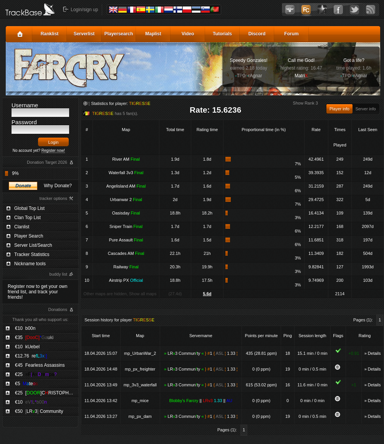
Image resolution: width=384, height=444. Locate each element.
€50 (39, 411)
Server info (365, 108)
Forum (291, 34)
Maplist (153, 34)
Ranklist (50, 34)
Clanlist (21, 226)
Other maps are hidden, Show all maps (119, 293)
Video (188, 34)
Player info (339, 108)
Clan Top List (27, 217)
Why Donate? (58, 185)
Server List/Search (33, 245)
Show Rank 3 (305, 103)
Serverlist (84, 34)
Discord (257, 34)
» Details (372, 353)
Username (25, 105)
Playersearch (118, 34)
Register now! (53, 150)
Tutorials (222, 34)
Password (24, 122)
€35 (34, 337)
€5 (26, 383)
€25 (36, 374)
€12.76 (31, 356)
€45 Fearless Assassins (40, 365)
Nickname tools (30, 263)
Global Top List (29, 208)
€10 (25, 328)
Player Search (28, 236)
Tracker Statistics (32, 254)
